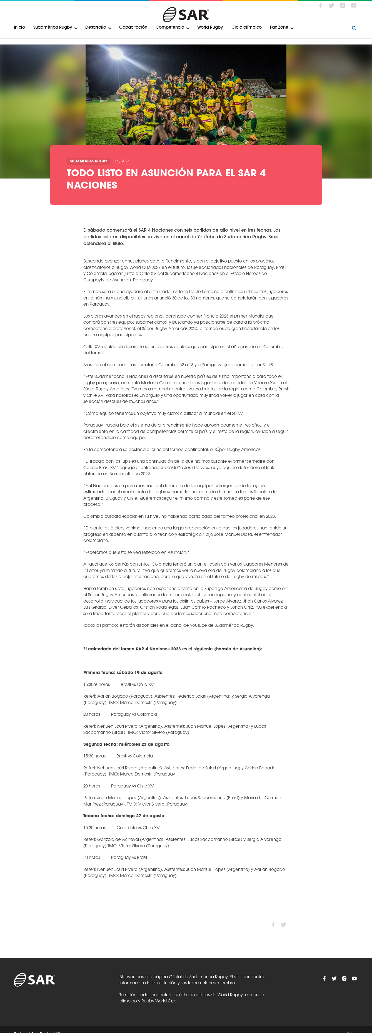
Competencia (170, 28)
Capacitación (133, 28)
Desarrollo (95, 28)
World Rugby (210, 28)
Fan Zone (279, 28)
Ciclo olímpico (246, 28)
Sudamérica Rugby (52, 28)
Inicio (19, 28)
